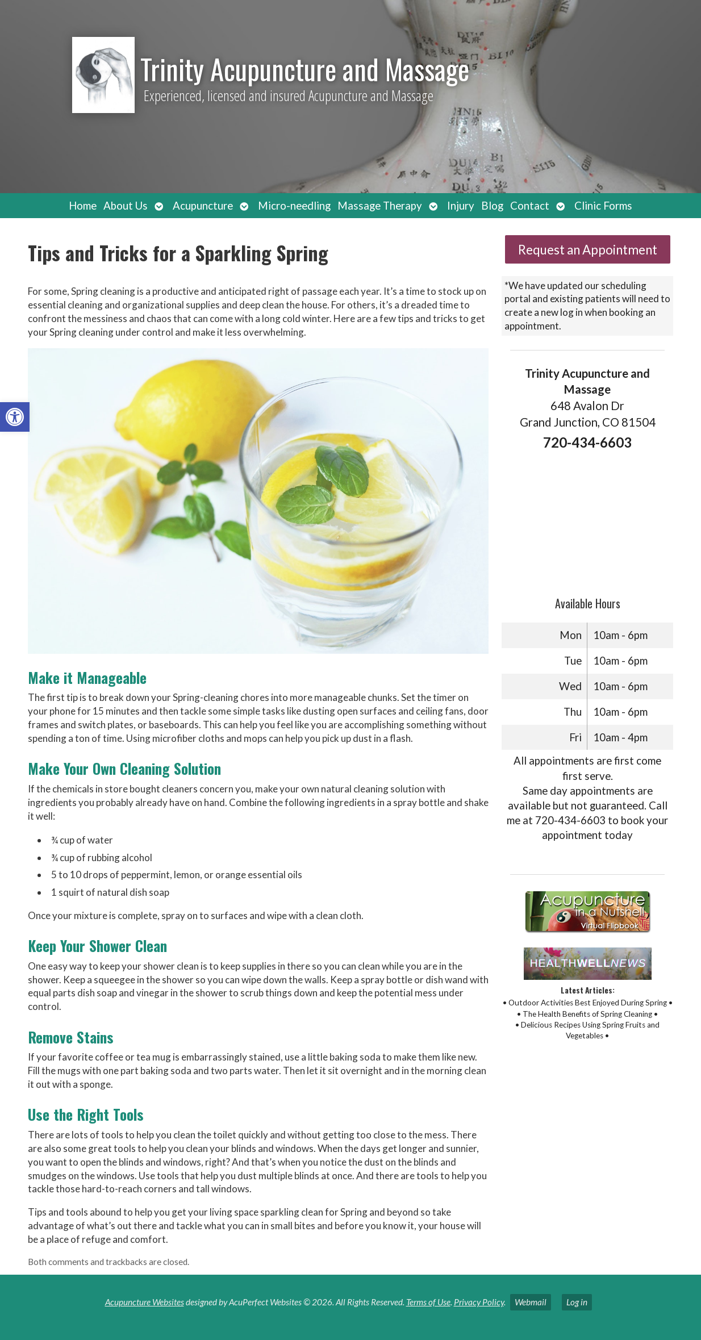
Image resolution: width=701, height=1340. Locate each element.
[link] (15, 417)
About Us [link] (125, 205)
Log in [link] (576, 1302)
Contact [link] (529, 205)
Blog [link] (492, 205)
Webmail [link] (530, 1302)
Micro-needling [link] (294, 205)
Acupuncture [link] (203, 205)
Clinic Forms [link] (603, 205)
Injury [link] (460, 205)
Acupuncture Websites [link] (144, 1302)
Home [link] (83, 205)
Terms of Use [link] (428, 1302)
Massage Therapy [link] (379, 205)
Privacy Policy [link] (479, 1302)
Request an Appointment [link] (587, 249)
